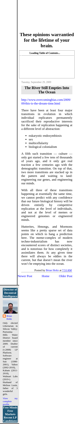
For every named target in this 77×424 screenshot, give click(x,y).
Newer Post (24, 276)
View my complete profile (10, 401)
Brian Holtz (9, 317)
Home (45, 276)
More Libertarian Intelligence (47, 18)
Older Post (65, 276)
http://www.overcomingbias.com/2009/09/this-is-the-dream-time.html (46, 101)
